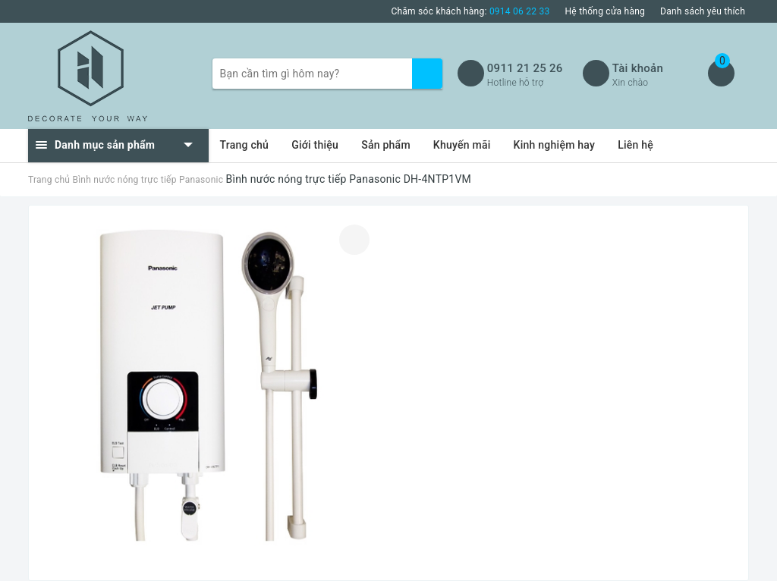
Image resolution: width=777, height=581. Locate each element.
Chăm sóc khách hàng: (470, 11)
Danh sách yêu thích (702, 11)
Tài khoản (637, 68)
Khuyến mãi (462, 145)
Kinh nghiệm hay (555, 145)
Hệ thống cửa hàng (605, 11)
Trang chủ (244, 145)
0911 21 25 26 (525, 68)
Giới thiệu (314, 145)
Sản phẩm (386, 145)
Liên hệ (635, 145)
